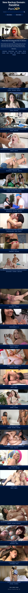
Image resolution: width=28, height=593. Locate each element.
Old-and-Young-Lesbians (10, 231)
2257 (19, 589)
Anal (16, 51)
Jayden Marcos (19, 271)
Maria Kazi (16, 347)
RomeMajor (9, 427)
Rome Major (18, 427)
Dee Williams (15, 271)
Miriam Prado (16, 110)
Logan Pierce (20, 170)
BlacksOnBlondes (11, 306)
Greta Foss (16, 150)
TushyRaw (11, 447)
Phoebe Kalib (16, 447)
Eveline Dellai (16, 130)
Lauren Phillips (17, 251)
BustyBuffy (11, 407)
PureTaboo (9, 90)
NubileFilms (12, 347)
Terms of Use (9, 589)
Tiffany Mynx (17, 306)
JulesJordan (11, 367)
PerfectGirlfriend (12, 543)
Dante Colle (18, 90)
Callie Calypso (15, 211)
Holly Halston (20, 211)
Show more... (14, 48)
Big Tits (24, 51)
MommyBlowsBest (9, 170)
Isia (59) (16, 231)
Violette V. (15, 387)
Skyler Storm (16, 367)
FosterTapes (11, 583)
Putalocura (11, 110)
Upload (13, 587)
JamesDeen (5, 51)
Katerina (17, 563)
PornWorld (11, 130)
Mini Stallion (14, 427)
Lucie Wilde (16, 407)
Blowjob (14, 54)
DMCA (17, 589)
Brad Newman (18, 523)
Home (11, 587)
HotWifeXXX (9, 523)
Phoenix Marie (11, 51)
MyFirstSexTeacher (9, 211)
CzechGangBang (12, 563)
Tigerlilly (17, 543)
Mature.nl (12, 387)
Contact (17, 587)
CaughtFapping (11, 251)
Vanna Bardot (14, 90)
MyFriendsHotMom (9, 271)
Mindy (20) (19, 231)
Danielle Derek (15, 170)
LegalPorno (12, 150)
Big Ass (20, 51)
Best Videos (18, 14)
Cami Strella (14, 523)
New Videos (9, 14)
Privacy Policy (14, 589)
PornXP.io (14, 5)
